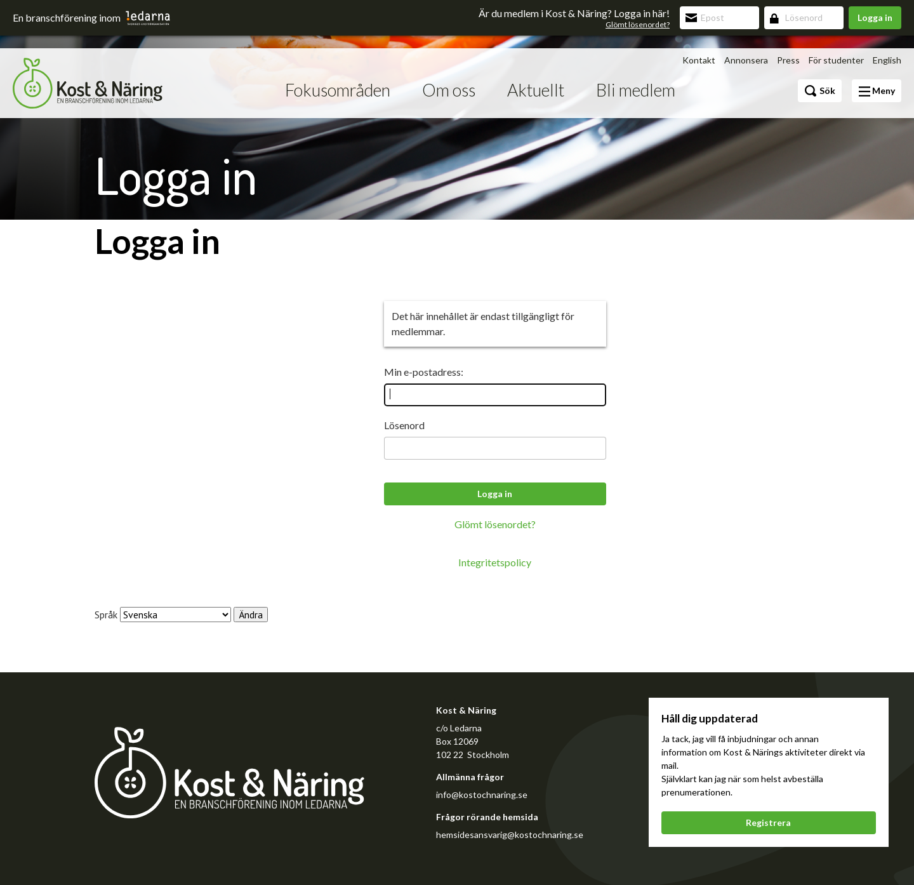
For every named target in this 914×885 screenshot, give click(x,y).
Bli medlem (635, 89)
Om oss (448, 89)
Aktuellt (535, 89)
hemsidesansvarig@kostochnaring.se (509, 834)
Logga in (875, 17)
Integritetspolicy (494, 562)
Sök (820, 91)
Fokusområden (337, 89)
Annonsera (746, 60)
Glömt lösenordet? (638, 24)
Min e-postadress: (423, 372)
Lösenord (404, 425)
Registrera (768, 822)
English (887, 60)
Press (788, 60)
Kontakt (698, 60)
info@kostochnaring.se (481, 794)
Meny (877, 91)
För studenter (836, 60)
